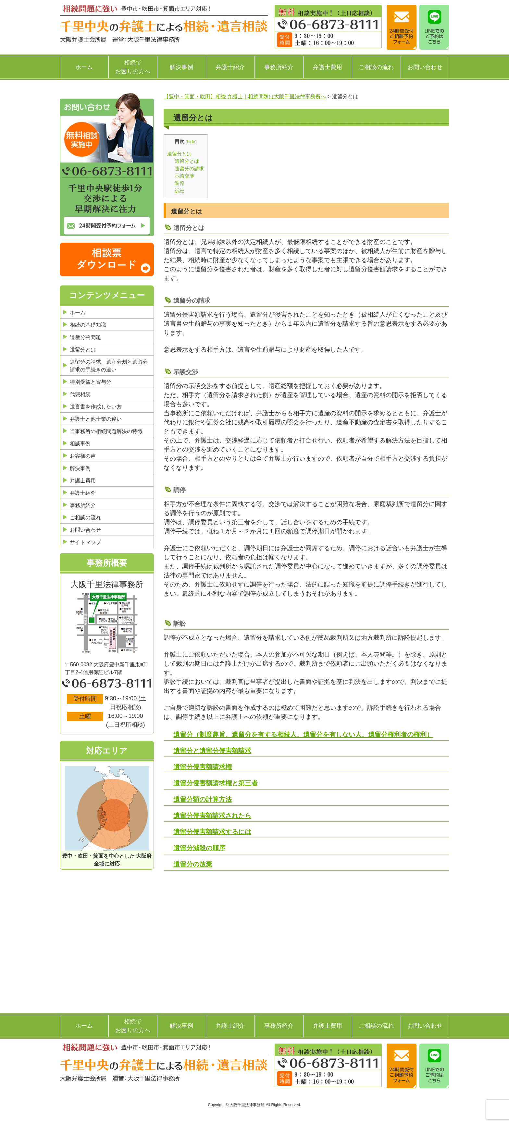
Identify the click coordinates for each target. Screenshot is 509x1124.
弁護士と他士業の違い (96, 419)
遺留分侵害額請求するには (212, 831)
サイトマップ (85, 542)
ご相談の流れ (376, 67)
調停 (179, 183)
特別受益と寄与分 (90, 382)
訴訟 (179, 190)
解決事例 (181, 67)
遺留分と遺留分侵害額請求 (212, 750)
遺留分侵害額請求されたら (212, 815)
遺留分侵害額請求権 (202, 766)
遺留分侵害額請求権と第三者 (215, 783)
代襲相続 (80, 394)
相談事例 (80, 443)
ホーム (84, 67)
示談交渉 (184, 175)
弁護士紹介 (230, 67)
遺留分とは (179, 153)
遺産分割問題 (85, 337)
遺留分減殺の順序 (199, 848)
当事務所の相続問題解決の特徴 (106, 431)
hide (191, 141)
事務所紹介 (278, 67)
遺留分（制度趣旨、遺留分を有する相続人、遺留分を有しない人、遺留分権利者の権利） (303, 734)
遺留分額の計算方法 (202, 799)
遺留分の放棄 (192, 864)
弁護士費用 (327, 67)
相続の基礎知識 (88, 325)
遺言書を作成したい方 (96, 406)
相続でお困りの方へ (132, 67)
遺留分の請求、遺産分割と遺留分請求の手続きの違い (109, 365)
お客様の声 (83, 456)
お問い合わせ (424, 67)
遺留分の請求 (189, 168)
